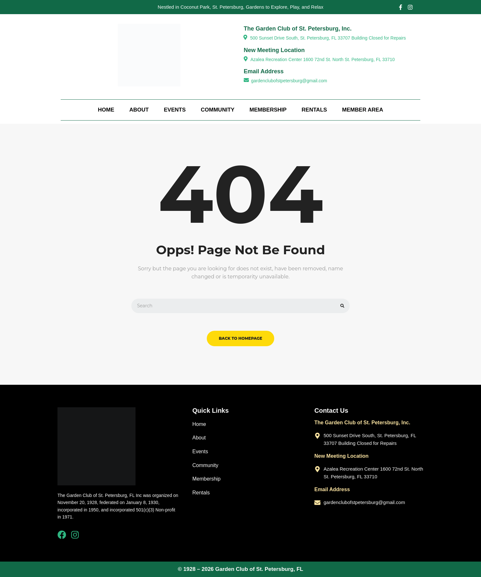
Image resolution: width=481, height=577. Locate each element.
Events (175, 110)
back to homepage (240, 338)
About (139, 110)
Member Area (362, 110)
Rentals (314, 110)
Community (217, 110)
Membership (267, 110)
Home (106, 110)
